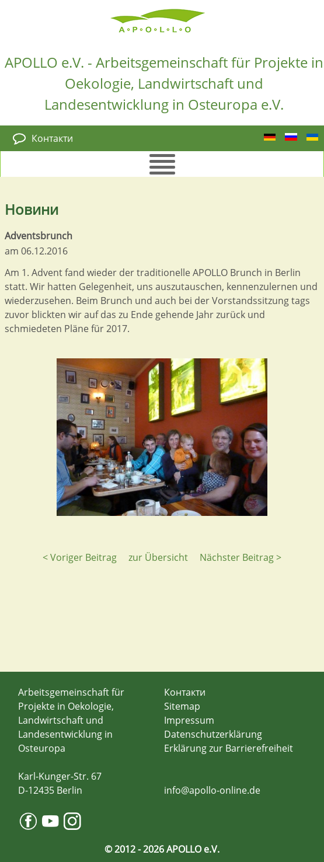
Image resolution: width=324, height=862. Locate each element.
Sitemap (182, 706)
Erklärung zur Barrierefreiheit (228, 748)
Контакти (52, 138)
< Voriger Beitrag (80, 557)
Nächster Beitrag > (240, 557)
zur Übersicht (158, 557)
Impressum (189, 720)
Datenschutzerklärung (213, 734)
